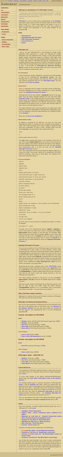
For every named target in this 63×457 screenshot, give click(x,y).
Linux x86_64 (25, 328)
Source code (25, 334)
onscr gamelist (23, 0)
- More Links (5, 46)
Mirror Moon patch (35, 411)
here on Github (34, 82)
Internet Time (57, 0)
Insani (21, 384)
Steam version (25, 435)
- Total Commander (7, 39)
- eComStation (5, 44)
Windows (24, 321)
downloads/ (4, 26)
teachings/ (4, 24)
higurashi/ (4, 17)
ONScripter (22, 21)
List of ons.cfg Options (35, 116)
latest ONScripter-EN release (46, 261)
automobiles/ (5, 12)
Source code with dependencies (31, 336)
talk (47, 0)
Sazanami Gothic (24, 98)
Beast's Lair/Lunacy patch (41, 412)
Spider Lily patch (45, 421)
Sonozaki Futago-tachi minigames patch (38, 418)
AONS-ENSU (53, 266)
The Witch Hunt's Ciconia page (47, 437)
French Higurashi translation (45, 430)
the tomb (35, 0)
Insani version (32, 424)
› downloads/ (5, 31)
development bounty (47, 77)
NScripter (58, 21)
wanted (40, 0)
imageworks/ (5, 21)
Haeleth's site (34, 384)
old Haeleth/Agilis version (50, 434)
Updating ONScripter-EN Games (31, 37)
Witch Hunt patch (44, 419)
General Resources (27, 41)
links (44, 0)
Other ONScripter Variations (30, 39)
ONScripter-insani (49, 80)
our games (29, 0)
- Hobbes (4, 42)
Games (23, 42)
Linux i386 (24, 326)
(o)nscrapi (16, 0)
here (46, 154)
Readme (25, 113)
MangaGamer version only (47, 432)
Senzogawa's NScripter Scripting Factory (37, 399)
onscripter (10, 0)
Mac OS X (24, 324)
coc (2, 10)
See (20, 296)
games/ (3, 19)
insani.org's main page (45, 391)
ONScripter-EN (26, 35)
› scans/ (3, 34)
